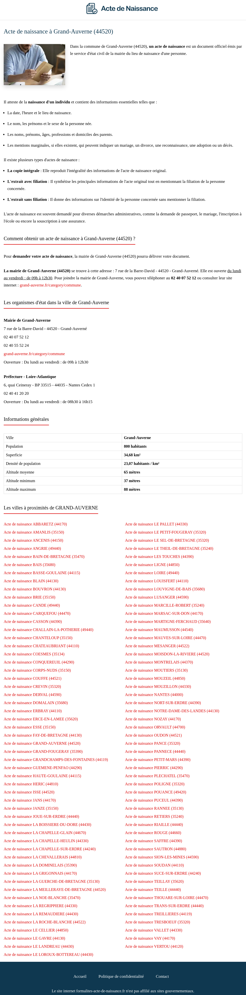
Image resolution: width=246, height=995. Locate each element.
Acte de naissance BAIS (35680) (29, 565)
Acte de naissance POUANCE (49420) (155, 792)
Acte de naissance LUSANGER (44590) (157, 597)
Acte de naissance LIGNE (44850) (152, 565)
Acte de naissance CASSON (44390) (33, 621)
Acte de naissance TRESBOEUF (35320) (157, 922)
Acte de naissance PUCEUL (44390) (154, 800)
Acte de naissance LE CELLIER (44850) (36, 930)
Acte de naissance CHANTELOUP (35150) (38, 638)
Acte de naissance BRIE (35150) (29, 597)
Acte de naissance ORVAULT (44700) (155, 727)
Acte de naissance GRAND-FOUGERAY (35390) (43, 751)
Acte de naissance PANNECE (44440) (155, 751)
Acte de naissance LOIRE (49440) (152, 573)
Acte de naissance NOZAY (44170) (153, 719)
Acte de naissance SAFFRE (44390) (153, 841)
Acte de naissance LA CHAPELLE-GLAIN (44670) (45, 833)
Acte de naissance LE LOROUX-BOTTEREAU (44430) (48, 954)
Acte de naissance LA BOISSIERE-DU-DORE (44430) (47, 824)
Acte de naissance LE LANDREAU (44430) (39, 946)
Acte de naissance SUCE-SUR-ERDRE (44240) (163, 873)
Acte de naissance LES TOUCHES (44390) (159, 556)
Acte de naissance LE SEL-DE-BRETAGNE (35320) (167, 540)
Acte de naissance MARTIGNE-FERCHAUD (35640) (168, 621)
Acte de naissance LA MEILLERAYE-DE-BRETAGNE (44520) (55, 889)
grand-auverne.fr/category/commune (50, 285)
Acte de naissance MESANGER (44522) (157, 646)
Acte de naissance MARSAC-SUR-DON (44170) (164, 613)
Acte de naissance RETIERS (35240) (154, 816)
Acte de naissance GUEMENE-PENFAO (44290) (43, 768)
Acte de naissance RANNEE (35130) (154, 808)
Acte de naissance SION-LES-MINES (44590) (162, 857)
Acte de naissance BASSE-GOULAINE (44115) (42, 573)
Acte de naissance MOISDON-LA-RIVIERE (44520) (167, 654)
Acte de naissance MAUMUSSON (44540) (159, 630)
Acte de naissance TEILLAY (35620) (154, 881)
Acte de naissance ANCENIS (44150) (33, 540)
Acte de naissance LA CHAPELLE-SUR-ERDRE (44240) (50, 849)
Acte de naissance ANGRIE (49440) (32, 548)
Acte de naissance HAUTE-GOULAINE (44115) (42, 776)
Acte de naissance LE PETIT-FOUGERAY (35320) (165, 532)
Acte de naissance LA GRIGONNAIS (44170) (40, 873)
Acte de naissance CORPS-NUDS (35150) (37, 670)
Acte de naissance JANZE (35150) (31, 808)
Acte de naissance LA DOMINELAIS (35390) (40, 865)
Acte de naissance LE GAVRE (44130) (34, 938)
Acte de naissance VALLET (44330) (153, 930)
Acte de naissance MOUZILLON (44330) (158, 686)
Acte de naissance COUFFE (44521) (33, 678)
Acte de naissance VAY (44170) (150, 938)
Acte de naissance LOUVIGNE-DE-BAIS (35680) (165, 589)
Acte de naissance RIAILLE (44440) (154, 824)
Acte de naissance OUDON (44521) (153, 735)
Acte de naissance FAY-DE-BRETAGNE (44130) (43, 735)
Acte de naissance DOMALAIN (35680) (36, 703)
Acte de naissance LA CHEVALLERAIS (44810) (43, 857)
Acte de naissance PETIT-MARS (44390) (157, 760)
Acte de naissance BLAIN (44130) (31, 581)
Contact (162, 976)
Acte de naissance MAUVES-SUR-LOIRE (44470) (165, 638)
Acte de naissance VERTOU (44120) (154, 946)
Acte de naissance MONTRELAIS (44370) (159, 662)
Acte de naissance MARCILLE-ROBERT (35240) (164, 605)
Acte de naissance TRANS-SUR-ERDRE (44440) (164, 906)
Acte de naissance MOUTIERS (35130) (156, 670)
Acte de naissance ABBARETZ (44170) (35, 524)
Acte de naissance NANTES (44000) (154, 695)
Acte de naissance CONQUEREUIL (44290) (39, 662)
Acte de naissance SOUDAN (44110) (154, 865)
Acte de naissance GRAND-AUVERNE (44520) (42, 743)
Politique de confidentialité (121, 976)
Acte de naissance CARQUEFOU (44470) (37, 613)
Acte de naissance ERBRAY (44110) (33, 711)
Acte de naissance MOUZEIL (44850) (155, 678)
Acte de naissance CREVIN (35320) (32, 686)
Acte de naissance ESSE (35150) (30, 727)
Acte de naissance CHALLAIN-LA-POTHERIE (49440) (48, 630)
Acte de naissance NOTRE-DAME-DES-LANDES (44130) (172, 711)
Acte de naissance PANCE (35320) (152, 743)
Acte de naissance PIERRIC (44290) (154, 768)
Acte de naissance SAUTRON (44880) (155, 849)
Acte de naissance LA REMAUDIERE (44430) (41, 914)
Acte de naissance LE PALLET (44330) (156, 524)
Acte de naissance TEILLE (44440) (153, 889)
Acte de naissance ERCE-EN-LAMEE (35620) (41, 719)
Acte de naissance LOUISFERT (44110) (156, 581)
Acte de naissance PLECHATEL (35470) (157, 776)
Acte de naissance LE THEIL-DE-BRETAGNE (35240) (169, 548)
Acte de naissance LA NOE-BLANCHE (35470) (42, 898)
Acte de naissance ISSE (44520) (29, 792)
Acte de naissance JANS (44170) (30, 800)
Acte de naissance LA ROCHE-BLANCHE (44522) (45, 922)
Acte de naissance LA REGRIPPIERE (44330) (40, 906)
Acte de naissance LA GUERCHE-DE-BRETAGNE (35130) (51, 881)
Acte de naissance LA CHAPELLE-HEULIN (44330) (46, 841)
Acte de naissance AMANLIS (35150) (34, 532)
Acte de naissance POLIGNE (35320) (154, 784)
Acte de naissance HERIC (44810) (31, 784)
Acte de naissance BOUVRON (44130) (35, 589)
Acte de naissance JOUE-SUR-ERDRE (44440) (41, 816)
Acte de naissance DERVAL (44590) (32, 695)
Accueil (80, 976)
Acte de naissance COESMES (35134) (34, 654)
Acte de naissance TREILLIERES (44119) (158, 914)
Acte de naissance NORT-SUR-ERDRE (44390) (163, 703)
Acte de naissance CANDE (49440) (32, 605)
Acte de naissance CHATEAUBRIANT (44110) (41, 646)
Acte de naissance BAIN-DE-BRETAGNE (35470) (44, 556)
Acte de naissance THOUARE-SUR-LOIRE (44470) (166, 898)
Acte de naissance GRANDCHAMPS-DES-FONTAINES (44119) (56, 760)
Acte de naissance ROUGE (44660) (153, 833)
